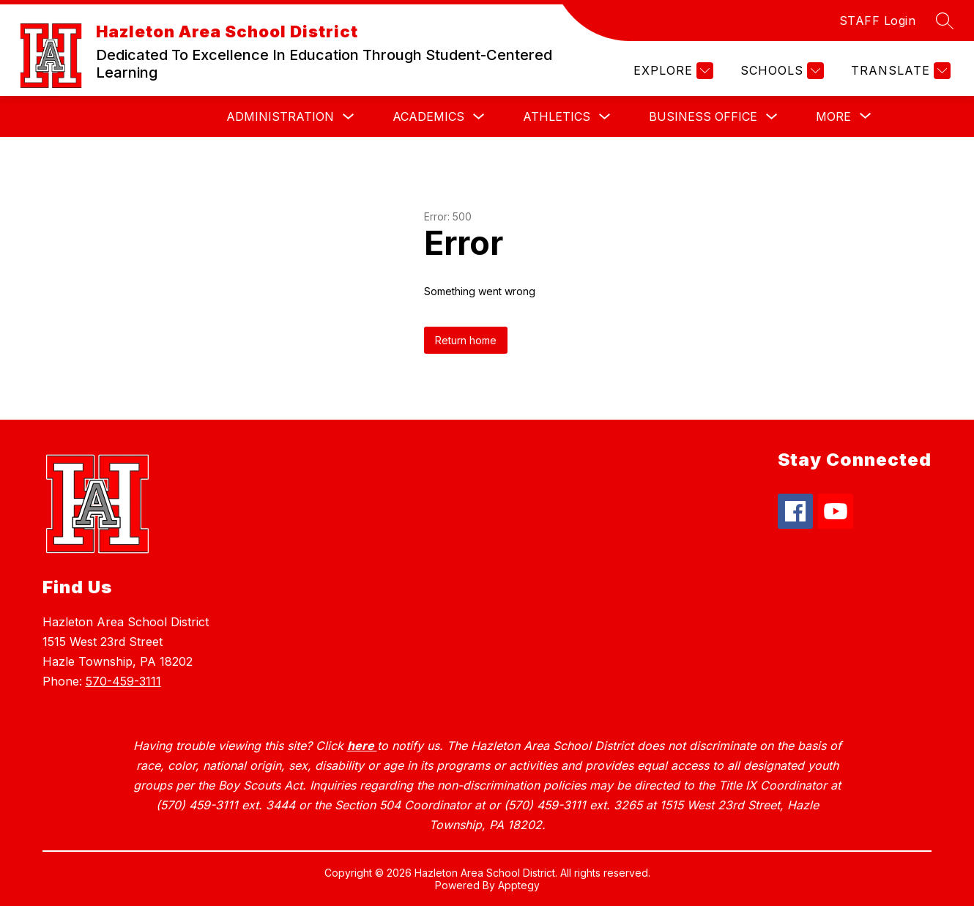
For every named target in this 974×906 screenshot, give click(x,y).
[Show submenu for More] (833, 116)
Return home (466, 340)
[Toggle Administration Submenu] (348, 117)
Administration (280, 116)
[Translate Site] (899, 71)
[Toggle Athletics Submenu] (605, 117)
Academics (428, 116)
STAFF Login (877, 20)
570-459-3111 (123, 681)
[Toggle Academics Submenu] (479, 117)
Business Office (703, 116)
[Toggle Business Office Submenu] (772, 117)
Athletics (556, 116)
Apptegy (519, 885)
